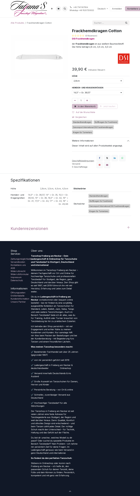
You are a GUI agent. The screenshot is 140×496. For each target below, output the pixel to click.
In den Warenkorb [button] (85, 106)
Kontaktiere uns (18, 265)
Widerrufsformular (20, 274)
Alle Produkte (17, 23)
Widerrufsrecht (18, 271)
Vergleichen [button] (79, 117)
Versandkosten (18, 262)
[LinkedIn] (115, 158)
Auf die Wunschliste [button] (83, 112)
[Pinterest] (100, 165)
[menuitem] (52, 8)
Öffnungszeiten (18, 292)
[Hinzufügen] (87, 100)
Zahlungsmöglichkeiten (22, 259)
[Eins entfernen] (75, 100)
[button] (65, 8)
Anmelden (117, 8)
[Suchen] (126, 22)
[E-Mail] (107, 165)
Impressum (16, 277)
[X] (107, 158)
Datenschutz (17, 280)
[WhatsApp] (122, 158)
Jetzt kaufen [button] (107, 106)
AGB (13, 268)
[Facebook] (100, 158)
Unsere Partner (18, 302)
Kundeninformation (20, 298)
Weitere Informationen (83, 140)
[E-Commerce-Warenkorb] (58, 8)
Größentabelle (17, 295)
